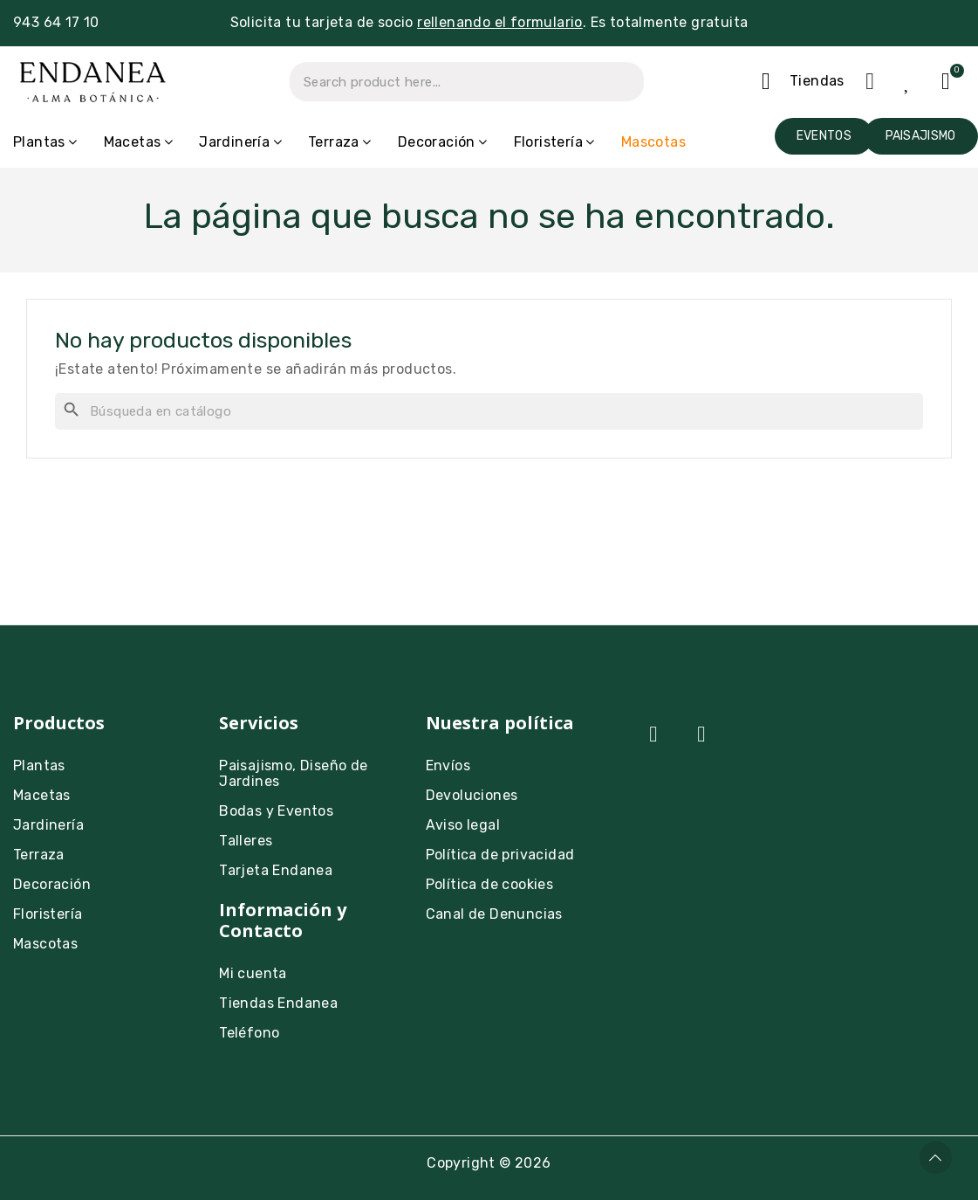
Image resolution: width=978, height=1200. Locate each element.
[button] (824, 136)
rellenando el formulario (500, 22)
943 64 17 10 (56, 22)
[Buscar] (489, 411)
